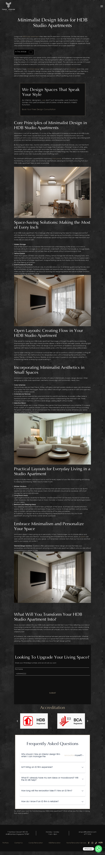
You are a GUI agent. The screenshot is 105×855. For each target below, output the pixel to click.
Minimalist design (33, 69)
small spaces (56, 158)
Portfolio (8, 841)
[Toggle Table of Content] (29, 52)
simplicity (72, 69)
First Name (19, 669)
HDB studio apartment (31, 36)
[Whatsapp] (98, 848)
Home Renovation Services (80, 841)
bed (38, 249)
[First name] (52, 666)
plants (83, 536)
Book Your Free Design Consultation (39, 109)
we (43, 100)
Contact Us (21, 841)
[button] (17, 721)
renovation (69, 755)
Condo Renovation (38, 841)
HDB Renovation (58, 841)
